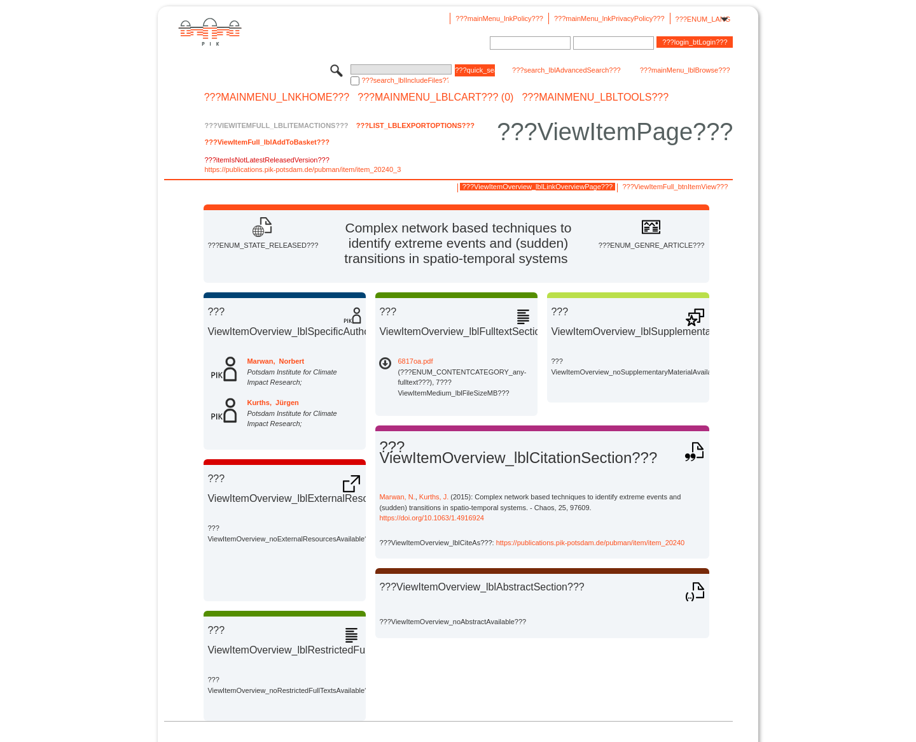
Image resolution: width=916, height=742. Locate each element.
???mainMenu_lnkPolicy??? (499, 18)
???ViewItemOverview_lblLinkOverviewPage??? (537, 186)
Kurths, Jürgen (272, 402)
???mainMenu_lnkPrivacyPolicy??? (609, 18)
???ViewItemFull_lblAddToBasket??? (266, 142)
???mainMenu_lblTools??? (595, 97)
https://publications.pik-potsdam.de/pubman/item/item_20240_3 (302, 169)
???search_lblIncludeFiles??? (404, 80)
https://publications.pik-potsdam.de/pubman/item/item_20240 (590, 542)
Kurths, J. (433, 497)
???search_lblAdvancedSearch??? (566, 70)
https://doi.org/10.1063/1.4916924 (431, 518)
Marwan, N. (397, 497)
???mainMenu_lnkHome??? (277, 97)
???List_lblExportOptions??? (415, 125)
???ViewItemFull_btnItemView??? (675, 186)
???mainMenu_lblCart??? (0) (435, 97)
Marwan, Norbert (275, 361)
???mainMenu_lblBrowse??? (685, 70)
